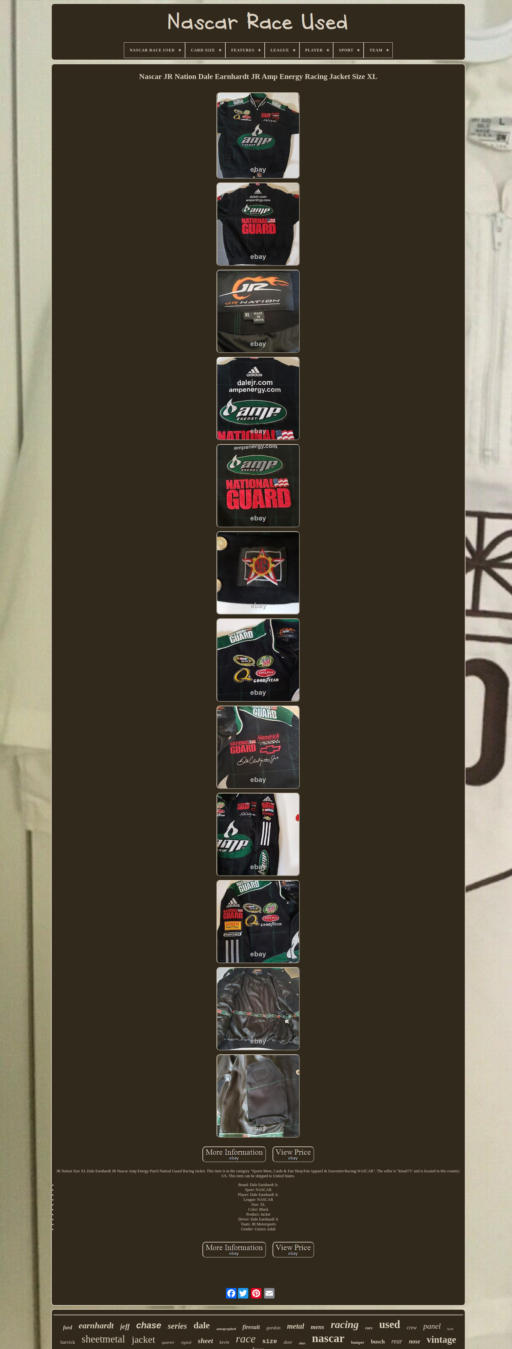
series (177, 1325)
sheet (205, 1341)
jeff (125, 1326)
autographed (226, 1329)
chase (148, 1325)
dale (202, 1325)
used (389, 1324)
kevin (224, 1342)
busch (378, 1342)
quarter (168, 1342)
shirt (302, 1343)
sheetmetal (103, 1339)
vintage (441, 1339)
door (288, 1342)
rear (397, 1341)
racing (345, 1324)
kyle (450, 1329)
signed (186, 1342)
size (269, 1341)
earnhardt (96, 1325)
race (246, 1339)
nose (414, 1341)
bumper (357, 1342)
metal (295, 1326)
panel (432, 1326)
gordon (273, 1327)
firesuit (251, 1327)
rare (368, 1327)
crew (412, 1327)
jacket (143, 1339)
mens (317, 1326)
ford (67, 1327)
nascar (328, 1338)
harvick (67, 1342)
